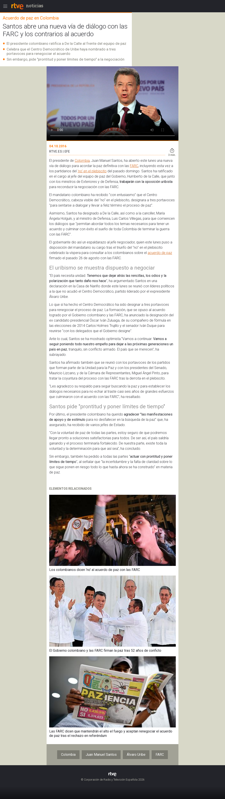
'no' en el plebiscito (92, 171)
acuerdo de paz (160, 253)
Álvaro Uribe (136, 754)
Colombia (82, 160)
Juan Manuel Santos (101, 754)
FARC (134, 166)
